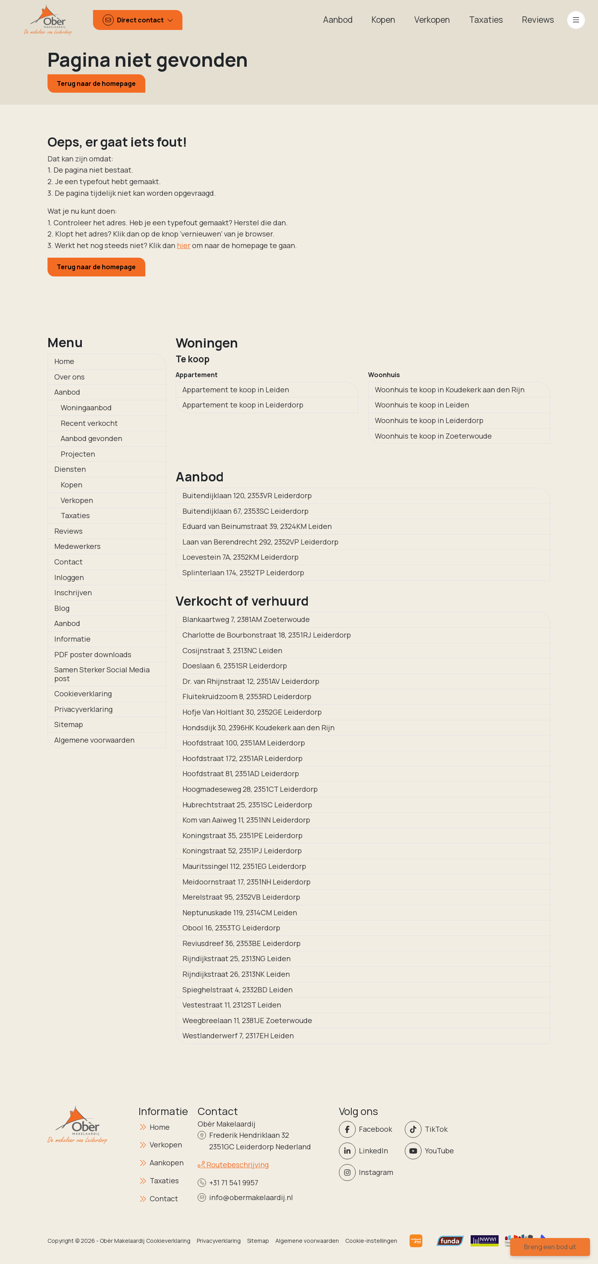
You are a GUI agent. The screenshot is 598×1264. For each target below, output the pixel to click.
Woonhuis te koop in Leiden (422, 404)
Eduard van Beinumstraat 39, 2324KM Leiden (257, 526)
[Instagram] (369, 1172)
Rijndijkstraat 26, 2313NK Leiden (236, 974)
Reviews (68, 531)
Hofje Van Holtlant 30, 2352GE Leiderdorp (252, 712)
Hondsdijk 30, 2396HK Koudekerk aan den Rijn (258, 727)
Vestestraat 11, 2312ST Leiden (231, 1005)
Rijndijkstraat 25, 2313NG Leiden (236, 958)
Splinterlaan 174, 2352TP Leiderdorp (243, 572)
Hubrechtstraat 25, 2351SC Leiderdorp (247, 804)
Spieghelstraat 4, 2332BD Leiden (237, 989)
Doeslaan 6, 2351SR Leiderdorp (234, 665)
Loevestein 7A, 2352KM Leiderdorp (240, 557)
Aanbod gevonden (91, 438)
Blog (61, 608)
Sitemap (68, 724)
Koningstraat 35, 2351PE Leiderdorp (242, 835)
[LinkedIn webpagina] (369, 1151)
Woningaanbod (86, 407)
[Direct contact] (137, 20)
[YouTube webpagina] (435, 1151)
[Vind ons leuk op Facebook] (369, 1129)
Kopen (71, 484)
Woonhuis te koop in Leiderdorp (429, 420)
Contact (68, 561)
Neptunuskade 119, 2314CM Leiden (239, 912)
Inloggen (69, 577)
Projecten (78, 454)
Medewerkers (77, 546)
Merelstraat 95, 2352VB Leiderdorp (241, 897)
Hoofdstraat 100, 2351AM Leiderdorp (243, 742)
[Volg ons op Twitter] (435, 1129)
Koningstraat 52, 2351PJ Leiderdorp (242, 850)
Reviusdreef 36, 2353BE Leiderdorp (241, 943)
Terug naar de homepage (96, 83)
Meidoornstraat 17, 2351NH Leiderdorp (246, 881)
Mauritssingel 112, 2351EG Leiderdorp (244, 866)
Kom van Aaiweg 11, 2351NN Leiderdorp (246, 820)
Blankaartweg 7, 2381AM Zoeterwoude (246, 619)
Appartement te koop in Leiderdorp (242, 404)
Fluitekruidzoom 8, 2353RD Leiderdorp (246, 696)
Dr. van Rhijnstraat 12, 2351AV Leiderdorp (250, 681)
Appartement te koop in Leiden (235, 389)
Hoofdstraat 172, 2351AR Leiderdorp (242, 758)
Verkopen (77, 500)
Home (64, 361)
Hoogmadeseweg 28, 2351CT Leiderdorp (250, 789)
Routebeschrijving (233, 1164)
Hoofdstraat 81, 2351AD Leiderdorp (240, 773)
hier (183, 245)
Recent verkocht (89, 423)
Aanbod (67, 392)
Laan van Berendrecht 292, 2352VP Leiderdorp (260, 542)
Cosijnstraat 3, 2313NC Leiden (232, 650)
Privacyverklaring (83, 709)
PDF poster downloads (92, 654)
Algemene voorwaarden (94, 740)
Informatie (72, 639)
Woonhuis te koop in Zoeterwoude (433, 436)
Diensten (70, 469)
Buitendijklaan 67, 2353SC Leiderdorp (245, 511)
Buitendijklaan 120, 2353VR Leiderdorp (247, 495)
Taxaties (75, 515)
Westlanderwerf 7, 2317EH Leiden (238, 1035)
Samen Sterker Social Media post (102, 674)
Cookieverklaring (83, 693)
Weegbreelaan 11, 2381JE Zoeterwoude (247, 1020)
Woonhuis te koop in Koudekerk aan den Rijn (450, 389)
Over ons (69, 377)
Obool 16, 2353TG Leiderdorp (231, 927)
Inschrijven (73, 592)
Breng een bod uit (550, 1246)
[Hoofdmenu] (576, 20)
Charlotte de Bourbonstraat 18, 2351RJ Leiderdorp (266, 635)
